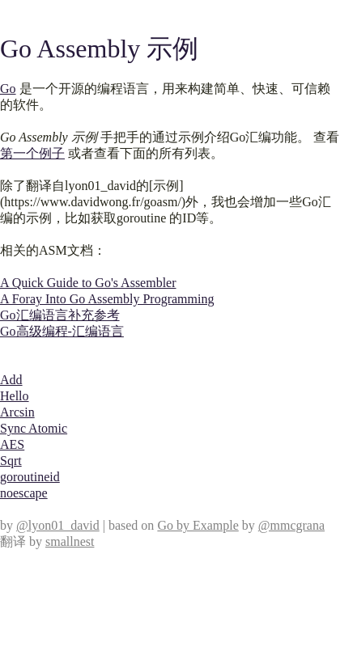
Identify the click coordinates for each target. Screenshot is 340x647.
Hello (14, 396)
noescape (24, 493)
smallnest (69, 541)
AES (12, 444)
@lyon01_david (58, 525)
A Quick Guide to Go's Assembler (88, 283)
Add (11, 380)
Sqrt (11, 460)
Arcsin (17, 412)
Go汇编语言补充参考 (60, 315)
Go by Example (197, 525)
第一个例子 (32, 153)
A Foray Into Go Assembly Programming (107, 299)
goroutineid (30, 477)
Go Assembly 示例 (99, 48)
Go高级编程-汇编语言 (62, 331)
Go (8, 88)
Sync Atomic (33, 428)
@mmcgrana (291, 525)
